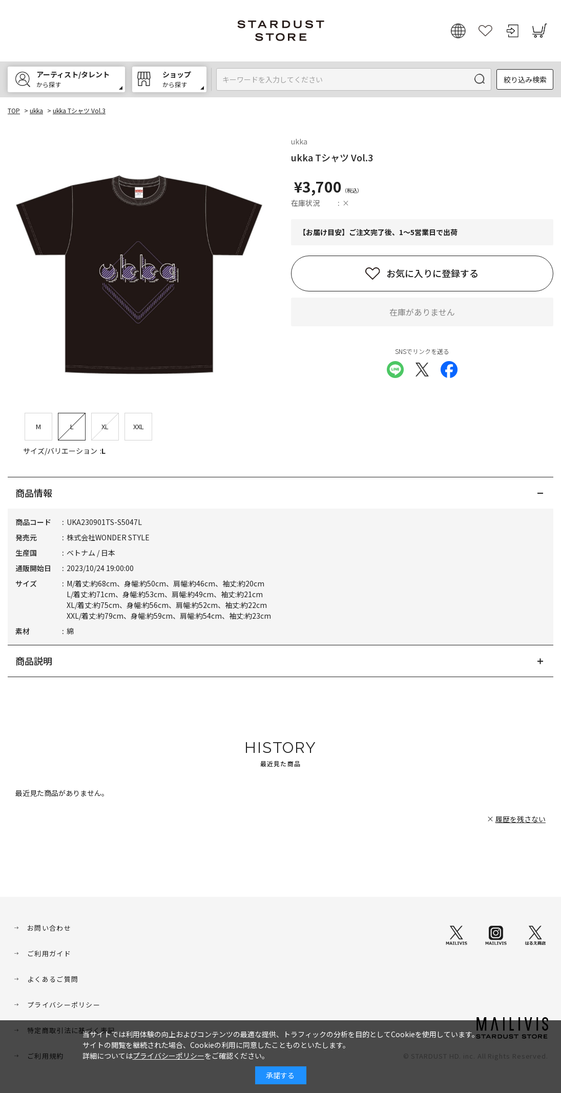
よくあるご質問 (52, 979)
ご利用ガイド (49, 953)
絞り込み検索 (525, 79)
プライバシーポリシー (63, 1005)
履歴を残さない (520, 819)
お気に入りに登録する (432, 273)
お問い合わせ (49, 928)
